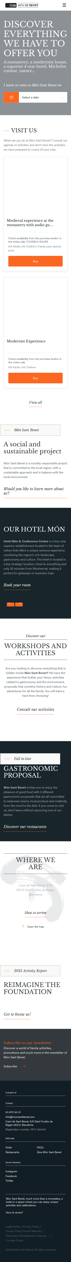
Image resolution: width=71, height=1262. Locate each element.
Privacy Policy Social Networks (24, 1231)
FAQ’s (40, 1147)
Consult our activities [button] (35, 709)
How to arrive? (14, 1212)
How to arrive (35, 913)
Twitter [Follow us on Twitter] (9, 1180)
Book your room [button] (17, 585)
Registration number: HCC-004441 (25, 1129)
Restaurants (12, 1152)
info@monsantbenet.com (20, 1117)
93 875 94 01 (13, 1112)
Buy (35, 261)
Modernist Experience (26, 341)
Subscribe (15, 1066)
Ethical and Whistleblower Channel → (28, 1236)
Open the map (35, 926)
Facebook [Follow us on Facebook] (11, 1176)
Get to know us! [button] (17, 1014)
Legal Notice (13, 1226)
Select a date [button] (30, 97)
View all (35, 403)
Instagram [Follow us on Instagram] (11, 1171)
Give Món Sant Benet (49, 1152)
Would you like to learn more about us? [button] (34, 491)
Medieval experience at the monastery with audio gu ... (30, 223)
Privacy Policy (31, 1226)
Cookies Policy (14, 1240)
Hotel (8, 1147)
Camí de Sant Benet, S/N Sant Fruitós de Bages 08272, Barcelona (29, 1123)
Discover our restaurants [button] (25, 827)
